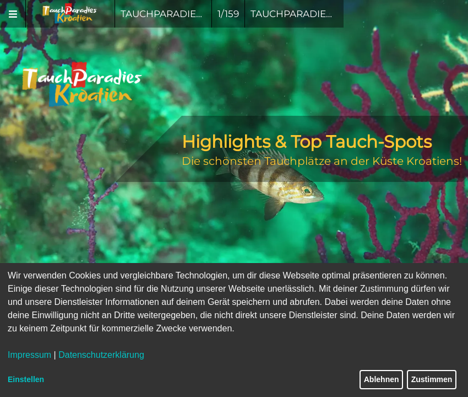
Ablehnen (381, 379)
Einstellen (26, 379)
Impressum (29, 355)
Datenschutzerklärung (101, 355)
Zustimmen (432, 379)
